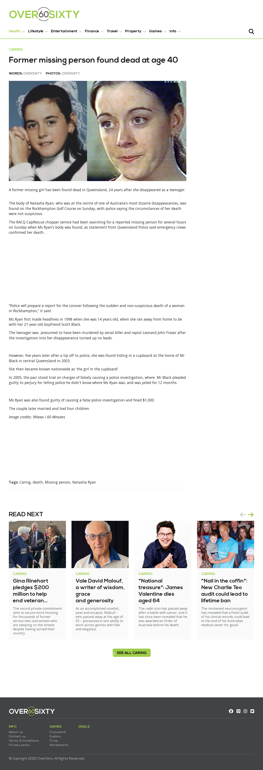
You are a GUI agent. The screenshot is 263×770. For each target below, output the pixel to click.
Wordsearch (58, 744)
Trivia (53, 739)
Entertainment (63, 31)
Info (172, 31)
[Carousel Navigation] (247, 534)
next (251, 534)
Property (133, 31)
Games (154, 31)
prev (243, 534)
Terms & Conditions (23, 739)
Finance (91, 31)
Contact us (16, 735)
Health (14, 31)
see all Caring (131, 673)
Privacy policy (18, 744)
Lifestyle (35, 31)
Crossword (57, 731)
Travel (111, 31)
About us (15, 731)
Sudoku (54, 735)
